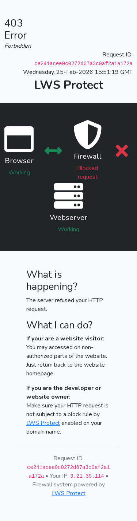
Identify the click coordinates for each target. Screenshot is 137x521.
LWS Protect (43, 423)
